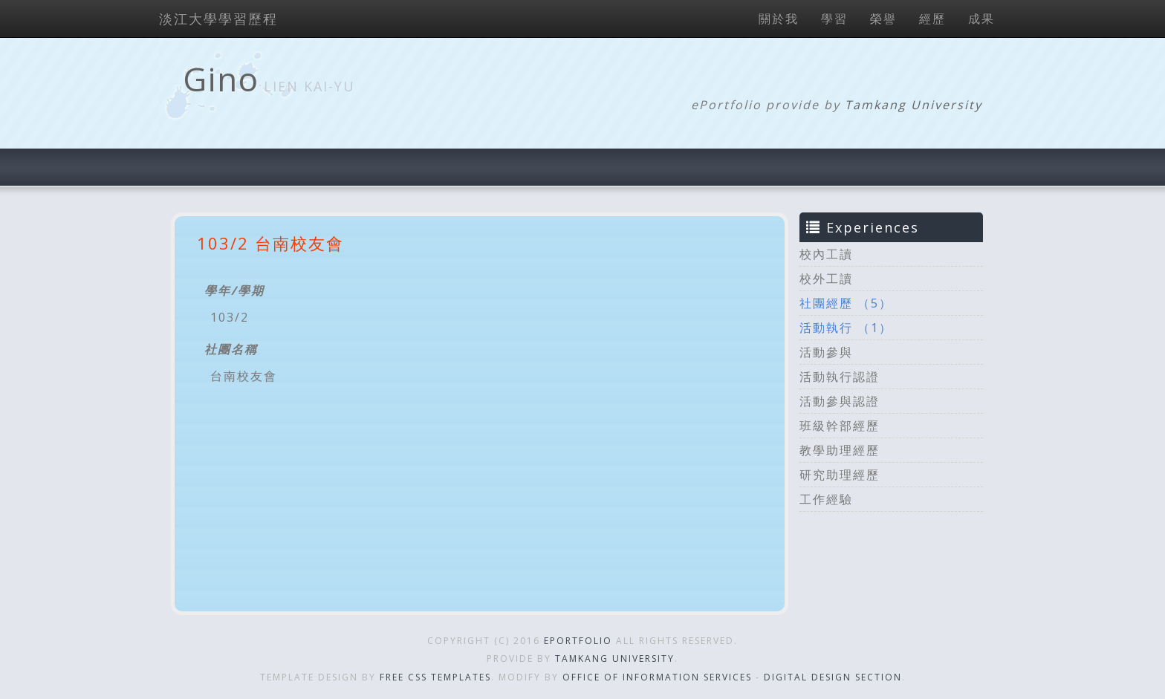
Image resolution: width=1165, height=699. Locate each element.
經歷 (932, 18)
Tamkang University (913, 105)
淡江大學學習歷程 (218, 18)
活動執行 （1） (845, 327)
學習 (834, 18)
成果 (981, 18)
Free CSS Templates (435, 677)
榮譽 (883, 18)
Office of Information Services (657, 677)
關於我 (779, 18)
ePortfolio (578, 640)
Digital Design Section (833, 677)
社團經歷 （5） (845, 303)
